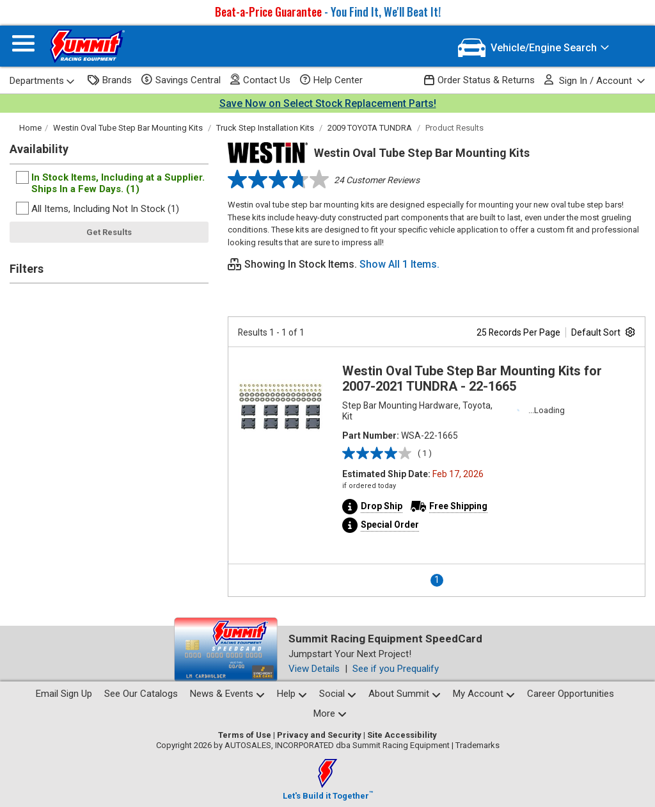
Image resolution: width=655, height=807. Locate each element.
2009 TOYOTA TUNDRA (370, 128)
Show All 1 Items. (399, 264)
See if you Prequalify (395, 668)
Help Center (331, 80)
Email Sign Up (64, 693)
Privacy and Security (319, 735)
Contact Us (260, 80)
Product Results (454, 128)
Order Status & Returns (479, 80)
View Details (314, 668)
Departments (42, 80)
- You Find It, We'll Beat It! (328, 11)
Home (30, 128)
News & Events (227, 693)
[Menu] (23, 46)
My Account (484, 693)
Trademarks (477, 745)
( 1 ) (425, 453)
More (330, 713)
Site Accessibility (402, 735)
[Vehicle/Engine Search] (534, 47)
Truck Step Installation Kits (265, 128)
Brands (110, 80)
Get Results (109, 232)
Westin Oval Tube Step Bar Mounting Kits (128, 128)
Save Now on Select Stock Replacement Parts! (327, 103)
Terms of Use (244, 735)
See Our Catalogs (141, 693)
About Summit (404, 693)
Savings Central (181, 80)
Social (337, 693)
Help (292, 693)
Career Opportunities (570, 693)
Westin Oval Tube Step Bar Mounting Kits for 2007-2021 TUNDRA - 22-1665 (472, 378)
